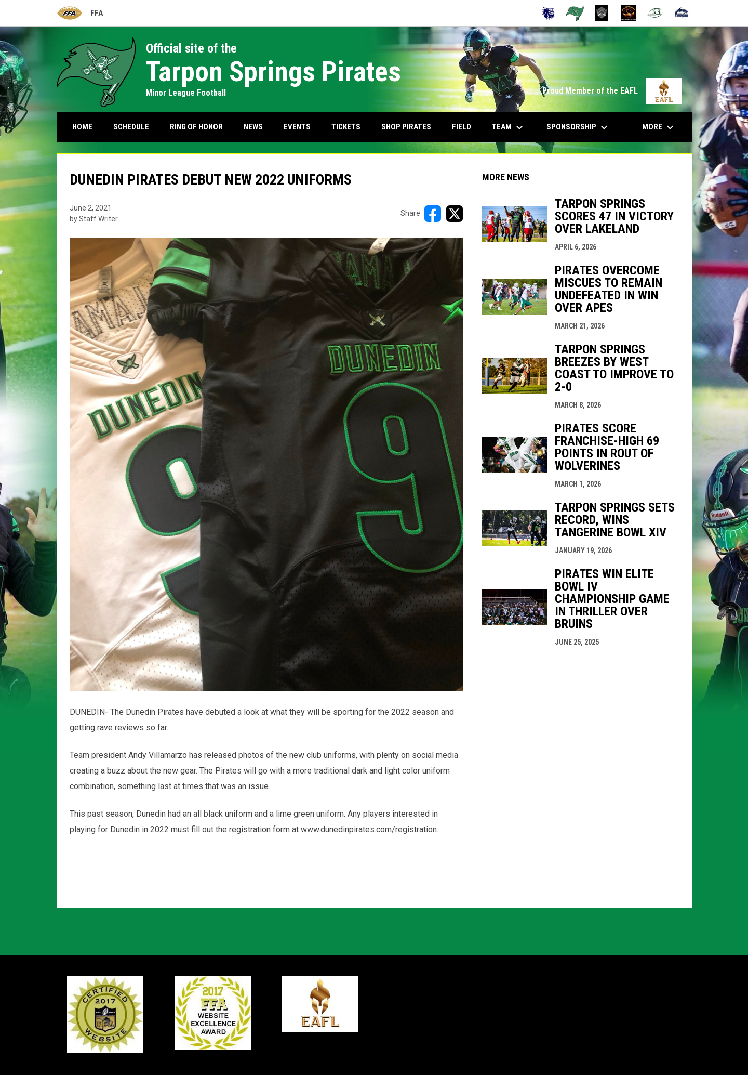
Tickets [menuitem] (345, 127)
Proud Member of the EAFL (612, 91)
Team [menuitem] (509, 127)
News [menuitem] (253, 127)
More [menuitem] (659, 127)
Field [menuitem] (461, 127)
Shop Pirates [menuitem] (406, 127)
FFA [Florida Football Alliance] (80, 13)
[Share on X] (454, 213)
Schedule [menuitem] (131, 127)
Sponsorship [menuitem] (578, 127)
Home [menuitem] (82, 127)
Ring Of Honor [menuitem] (196, 127)
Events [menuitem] (297, 127)
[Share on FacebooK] (432, 213)
